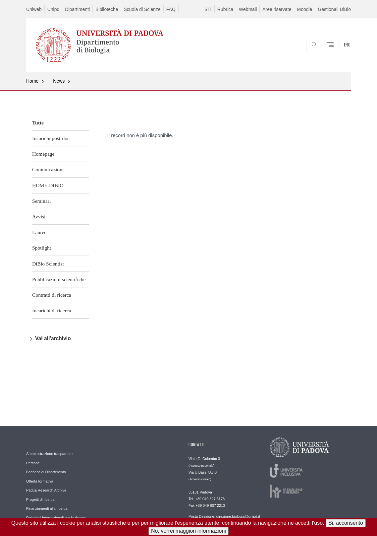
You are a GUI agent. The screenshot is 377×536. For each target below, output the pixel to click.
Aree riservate (276, 9)
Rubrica (225, 9)
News (59, 81)
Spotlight (41, 248)
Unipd (53, 9)
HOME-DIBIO (47, 185)
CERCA (341, 56)
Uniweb (34, 9)
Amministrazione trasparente (49, 454)
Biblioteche (106, 9)
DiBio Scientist (48, 264)
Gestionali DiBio (334, 9)
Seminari (41, 201)
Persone (33, 463)
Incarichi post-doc (51, 138)
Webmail (248, 9)
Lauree (39, 232)
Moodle (304, 9)
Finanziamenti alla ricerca (47, 508)
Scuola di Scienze (142, 9)
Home (32, 81)
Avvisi (38, 216)
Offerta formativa (39, 481)
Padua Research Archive (46, 490)
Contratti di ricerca (51, 295)
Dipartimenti (77, 9)
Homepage (43, 154)
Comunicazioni (48, 169)
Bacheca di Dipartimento (46, 472)
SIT (208, 9)
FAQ (171, 9)
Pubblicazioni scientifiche (59, 279)
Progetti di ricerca (40, 499)
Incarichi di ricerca (51, 310)
